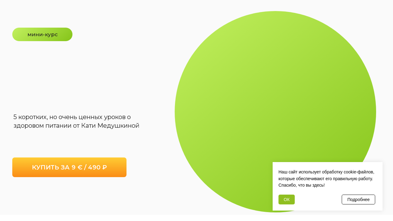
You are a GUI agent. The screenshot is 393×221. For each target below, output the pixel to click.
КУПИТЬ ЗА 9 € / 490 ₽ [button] (69, 167)
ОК (287, 199)
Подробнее (358, 199)
